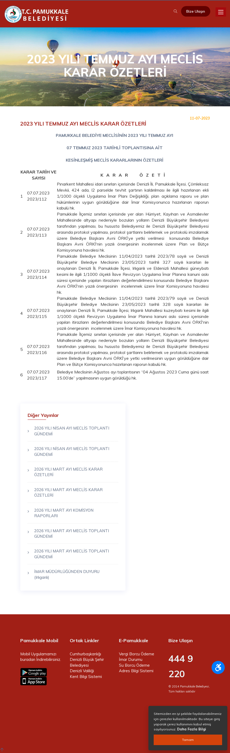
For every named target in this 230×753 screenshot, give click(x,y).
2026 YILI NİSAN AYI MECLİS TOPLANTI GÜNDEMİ (71, 431)
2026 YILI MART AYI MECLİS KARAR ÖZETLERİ (68, 472)
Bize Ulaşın (195, 11)
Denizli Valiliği (82, 670)
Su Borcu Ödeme (134, 665)
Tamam (188, 740)
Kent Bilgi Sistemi (86, 676)
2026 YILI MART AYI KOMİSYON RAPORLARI (63, 513)
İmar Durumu (130, 659)
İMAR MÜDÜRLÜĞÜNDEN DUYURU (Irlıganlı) (66, 574)
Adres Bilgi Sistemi (136, 670)
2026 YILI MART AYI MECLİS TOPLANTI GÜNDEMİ (71, 533)
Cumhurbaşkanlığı (85, 653)
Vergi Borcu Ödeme (136, 653)
